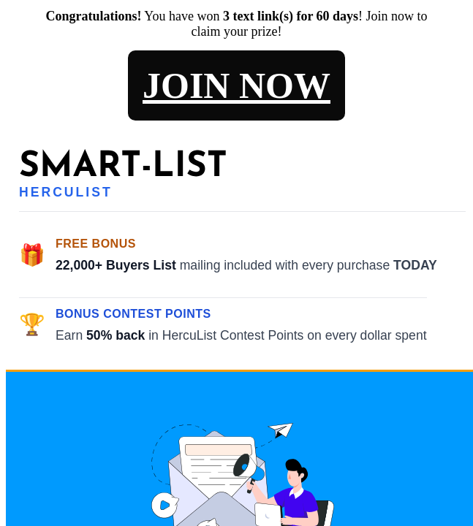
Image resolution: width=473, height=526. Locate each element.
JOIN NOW (236, 85)
